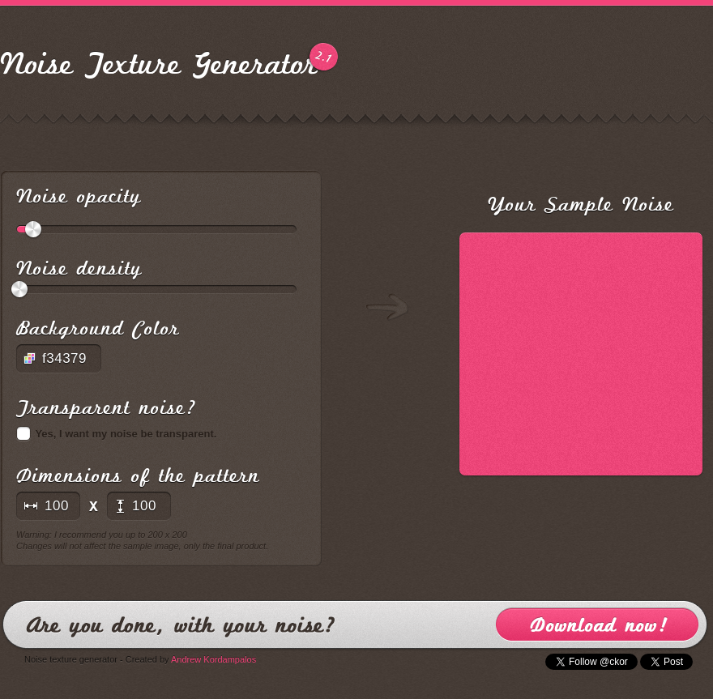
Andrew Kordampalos (213, 659)
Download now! (597, 624)
